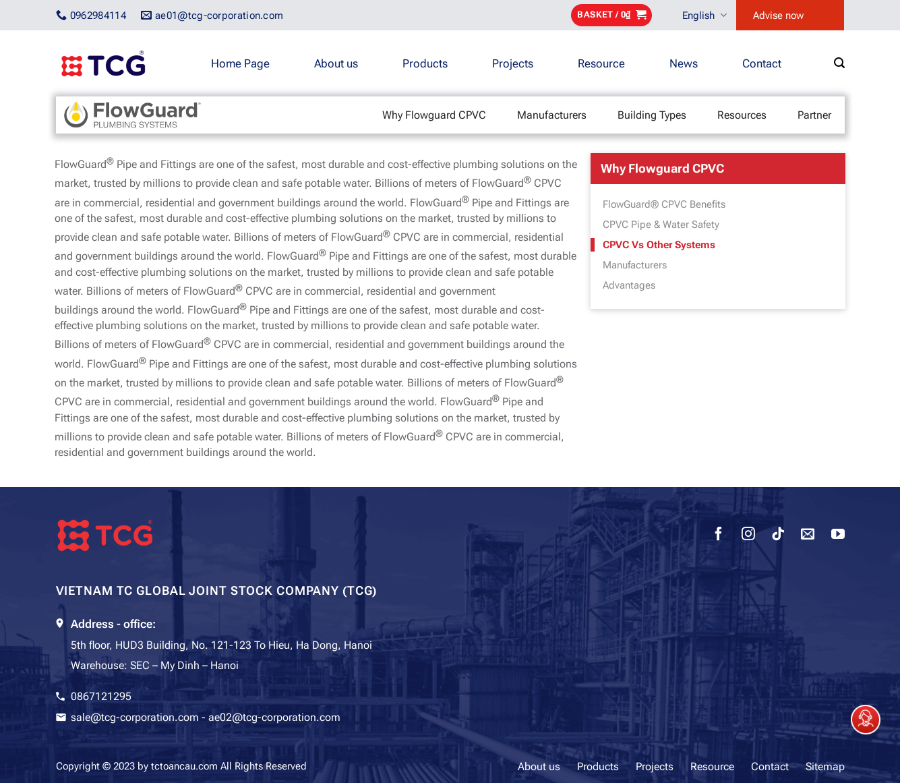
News (683, 63)
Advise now (778, 15)
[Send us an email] (807, 535)
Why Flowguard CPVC (434, 115)
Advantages (629, 285)
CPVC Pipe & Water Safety (661, 225)
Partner (814, 115)
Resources (742, 115)
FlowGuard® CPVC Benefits (664, 204)
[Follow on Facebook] (718, 535)
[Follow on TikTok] (778, 535)
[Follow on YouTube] (838, 535)
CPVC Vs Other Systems (659, 245)
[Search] (839, 63)
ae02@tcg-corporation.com (274, 717)
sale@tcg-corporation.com (135, 717)
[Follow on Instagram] (748, 535)
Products (425, 63)
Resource (601, 63)
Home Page (240, 63)
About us (336, 63)
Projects (512, 63)
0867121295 (101, 696)
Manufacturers (552, 115)
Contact (761, 63)
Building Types (652, 115)
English (704, 15)
